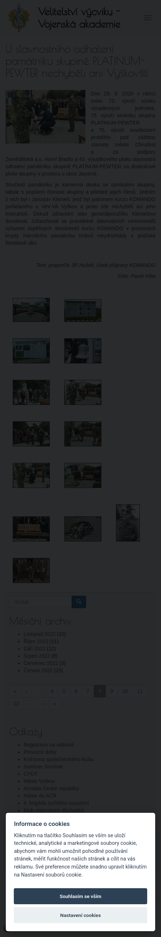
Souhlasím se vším (80, 896)
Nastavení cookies (80, 915)
